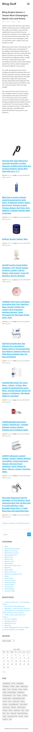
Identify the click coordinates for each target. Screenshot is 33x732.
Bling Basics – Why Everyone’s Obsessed (17, 608)
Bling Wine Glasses (10, 621)
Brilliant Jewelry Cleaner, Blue (15, 239)
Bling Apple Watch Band (12, 548)
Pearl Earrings (9, 586)
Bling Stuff (9, 3)
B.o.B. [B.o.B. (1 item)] (13, 683)
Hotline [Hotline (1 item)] (25, 695)
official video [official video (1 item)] (21, 707)
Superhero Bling (10, 591)
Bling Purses (7, 523)
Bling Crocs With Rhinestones (20, 523)
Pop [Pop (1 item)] (22, 710)
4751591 (10, 515)
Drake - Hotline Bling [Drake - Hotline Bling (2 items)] (9, 692)
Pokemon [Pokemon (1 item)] (17, 710)
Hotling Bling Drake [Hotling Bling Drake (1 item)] (18, 698)
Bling (18, 21)
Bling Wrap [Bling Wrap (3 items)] (24, 686)
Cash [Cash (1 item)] (8, 689)
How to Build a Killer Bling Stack (14, 606)
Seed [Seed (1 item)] (4, 716)
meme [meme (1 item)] (22, 701)
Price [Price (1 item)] (27, 710)
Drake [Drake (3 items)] (25, 689)
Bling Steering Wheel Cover (13, 574)
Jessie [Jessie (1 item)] (5, 701)
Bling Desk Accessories (12, 553)
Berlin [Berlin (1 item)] (12, 686)
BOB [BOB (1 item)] (4, 689)
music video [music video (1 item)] (23, 704)
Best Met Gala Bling (11, 619)
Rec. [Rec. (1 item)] (8, 713)
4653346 (10, 175)
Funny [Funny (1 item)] (19, 695)
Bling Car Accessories (11, 550)
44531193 (10, 243)
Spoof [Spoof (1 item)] (26, 716)
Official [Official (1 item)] (13, 707)
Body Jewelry (9, 578)
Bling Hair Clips (9, 561)
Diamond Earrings (10, 582)
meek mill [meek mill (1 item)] (16, 701)
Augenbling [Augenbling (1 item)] (6, 683)
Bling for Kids (9, 557)
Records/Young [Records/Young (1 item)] (22, 713)
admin (13, 21)
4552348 (10, 279)
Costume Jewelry (10, 580)
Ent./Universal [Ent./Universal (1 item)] (7, 695)
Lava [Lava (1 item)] (9, 701)
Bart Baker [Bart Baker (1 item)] (20, 683)
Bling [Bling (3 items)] (17, 686)
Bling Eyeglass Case (11, 555)
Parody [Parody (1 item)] (5, 710)
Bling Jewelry (9, 563)
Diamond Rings (9, 584)
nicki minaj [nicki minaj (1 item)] (6, 707)
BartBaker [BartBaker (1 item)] (6, 686)
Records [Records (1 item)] (13, 713)
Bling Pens (8, 567)
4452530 (10, 400)
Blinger (7, 576)
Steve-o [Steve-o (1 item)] (5, 719)
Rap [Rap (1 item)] (4, 713)
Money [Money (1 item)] (5, 704)
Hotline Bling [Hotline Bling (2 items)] (7, 698)
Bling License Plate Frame (13, 565)
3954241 (10, 360)
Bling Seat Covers (10, 572)
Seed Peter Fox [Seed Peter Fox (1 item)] (12, 716)
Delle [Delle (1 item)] (20, 689)
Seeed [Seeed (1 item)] (21, 716)
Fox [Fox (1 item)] (14, 695)
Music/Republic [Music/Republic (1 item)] (13, 704)
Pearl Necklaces (9, 589)
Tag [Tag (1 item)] (10, 719)
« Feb (4, 672)
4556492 (10, 434)
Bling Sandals (9, 570)
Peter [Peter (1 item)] (10, 710)
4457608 (10, 475)
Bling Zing (8, 625)
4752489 (10, 321)
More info (8, 177)
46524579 (10, 217)
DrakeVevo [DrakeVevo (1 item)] (20, 692)
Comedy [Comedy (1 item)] (14, 689)
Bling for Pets (9, 559)
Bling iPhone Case (10, 623)
